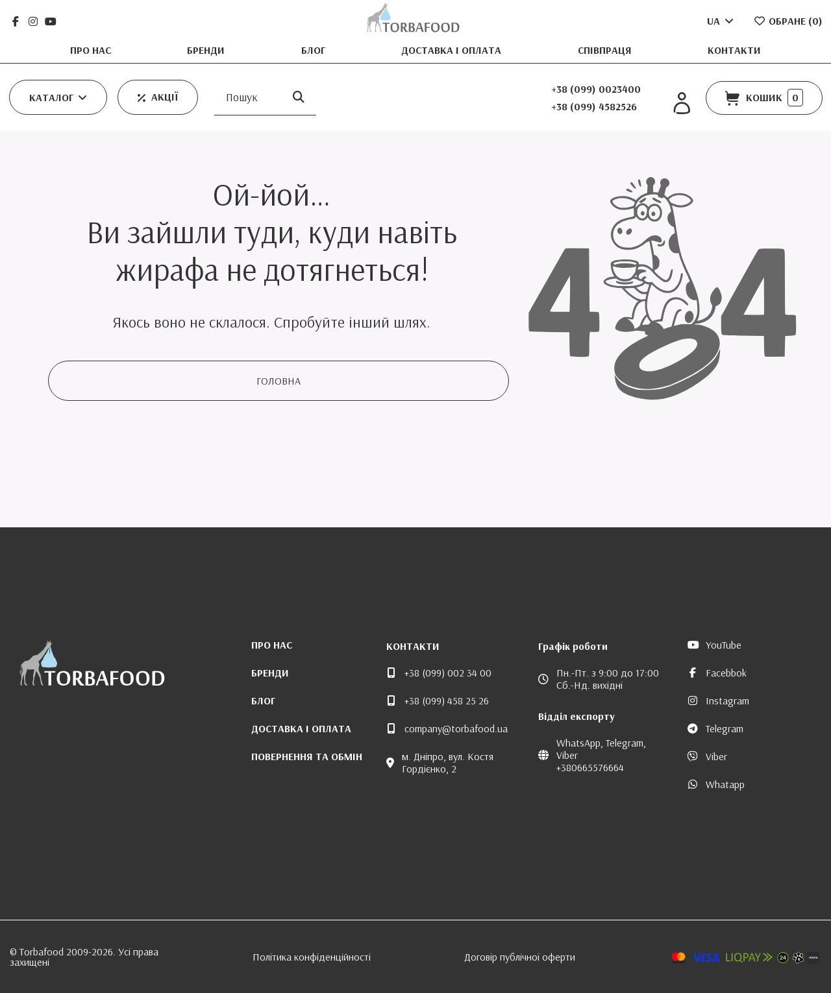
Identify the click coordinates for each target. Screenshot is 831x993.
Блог (314, 49)
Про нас (92, 49)
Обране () (788, 20)
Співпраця (606, 49)
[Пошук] (298, 97)
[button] (58, 97)
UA (721, 20)
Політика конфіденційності (312, 956)
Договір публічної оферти (519, 956)
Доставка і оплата (452, 49)
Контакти (734, 49)
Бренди (207, 49)
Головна (278, 380)
